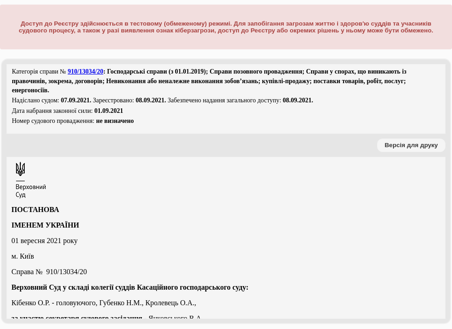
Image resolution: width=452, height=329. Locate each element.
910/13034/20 (85, 71)
